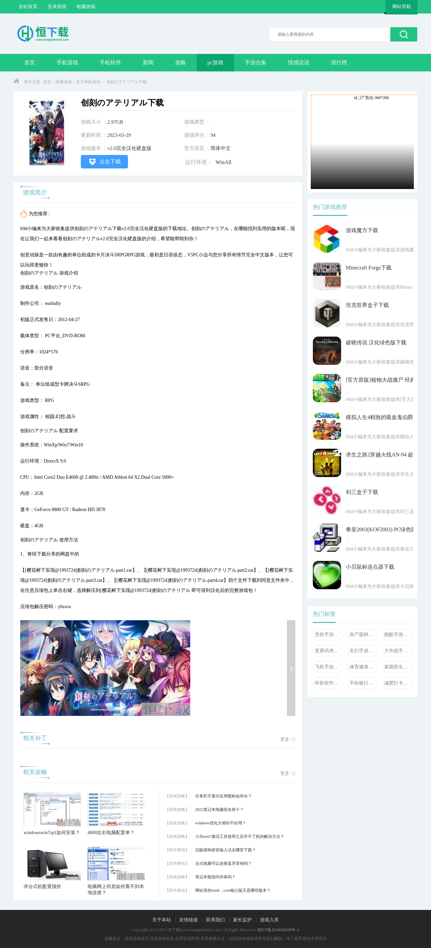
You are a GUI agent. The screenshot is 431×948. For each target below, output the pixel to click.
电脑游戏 (85, 6)
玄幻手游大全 (363, 650)
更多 (287, 739)
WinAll (223, 162)
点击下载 (104, 161)
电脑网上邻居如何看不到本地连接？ (116, 889)
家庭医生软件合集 (398, 666)
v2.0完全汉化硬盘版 (129, 148)
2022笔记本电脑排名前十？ (219, 809)
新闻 (148, 62)
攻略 (180, 62)
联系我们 (215, 920)
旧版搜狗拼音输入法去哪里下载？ (225, 850)
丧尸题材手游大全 (363, 634)
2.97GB (115, 122)
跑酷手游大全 (398, 634)
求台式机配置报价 (42, 886)
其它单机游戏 (88, 82)
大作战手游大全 (398, 650)
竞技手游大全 (328, 634)
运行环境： (198, 162)
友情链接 (188, 920)
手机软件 (110, 62)
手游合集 (255, 62)
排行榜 (339, 62)
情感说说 (298, 62)
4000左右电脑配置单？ (111, 832)
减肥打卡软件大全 (398, 683)
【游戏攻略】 (177, 796)
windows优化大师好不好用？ (220, 823)
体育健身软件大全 (363, 666)
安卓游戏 (56, 6)
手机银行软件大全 (363, 683)
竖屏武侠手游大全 (328, 650)
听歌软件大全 (328, 683)
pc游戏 (215, 62)
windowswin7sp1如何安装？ (52, 832)
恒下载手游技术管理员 (306, 938)
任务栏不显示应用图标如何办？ (223, 796)
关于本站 (161, 920)
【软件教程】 (177, 850)
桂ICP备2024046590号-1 (278, 929)
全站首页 (28, 6)
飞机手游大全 (328, 666)
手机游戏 (67, 62)
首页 (29, 62)
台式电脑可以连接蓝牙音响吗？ (223, 863)
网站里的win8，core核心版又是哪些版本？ (233, 890)
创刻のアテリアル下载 (126, 82)
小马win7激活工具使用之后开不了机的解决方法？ (239, 836)
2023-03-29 (119, 135)
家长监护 (242, 920)
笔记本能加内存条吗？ (215, 877)
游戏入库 (269, 920)
